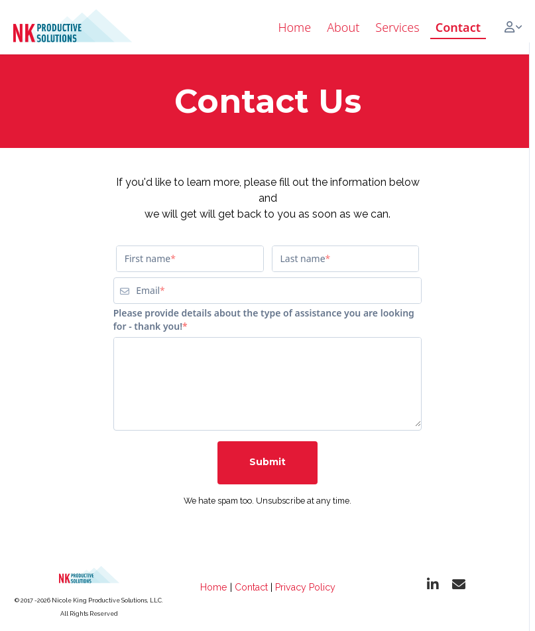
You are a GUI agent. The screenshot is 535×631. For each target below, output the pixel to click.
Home (213, 587)
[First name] (190, 258)
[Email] (278, 290)
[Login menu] (513, 27)
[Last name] (345, 258)
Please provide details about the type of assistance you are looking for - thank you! (263, 319)
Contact (251, 587)
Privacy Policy (305, 587)
